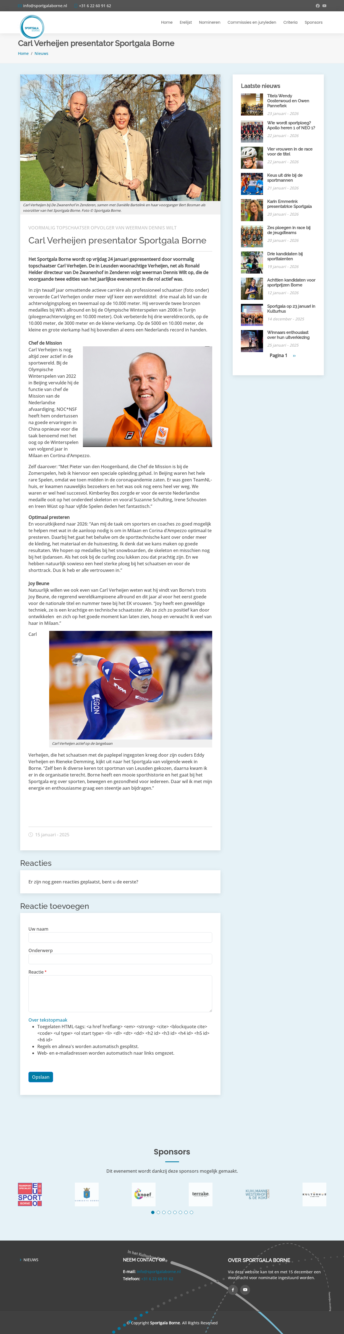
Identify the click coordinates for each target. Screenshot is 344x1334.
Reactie (36, 972)
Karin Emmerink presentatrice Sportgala (289, 204)
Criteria (290, 22)
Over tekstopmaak (47, 1020)
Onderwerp (40, 950)
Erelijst (186, 22)
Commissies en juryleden (252, 22)
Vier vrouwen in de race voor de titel (290, 152)
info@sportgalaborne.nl (159, 1271)
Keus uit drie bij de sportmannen (285, 178)
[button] (152, 1212)
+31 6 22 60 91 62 (157, 1278)
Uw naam (38, 929)
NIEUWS (30, 1260)
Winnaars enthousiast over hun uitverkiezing (288, 335)
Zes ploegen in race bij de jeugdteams (289, 230)
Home (167, 22)
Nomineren (209, 22)
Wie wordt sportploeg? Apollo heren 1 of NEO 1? (291, 125)
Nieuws (41, 53)
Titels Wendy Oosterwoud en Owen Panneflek (288, 100)
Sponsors (313, 22)
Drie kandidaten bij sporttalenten (285, 256)
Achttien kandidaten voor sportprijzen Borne (291, 283)
